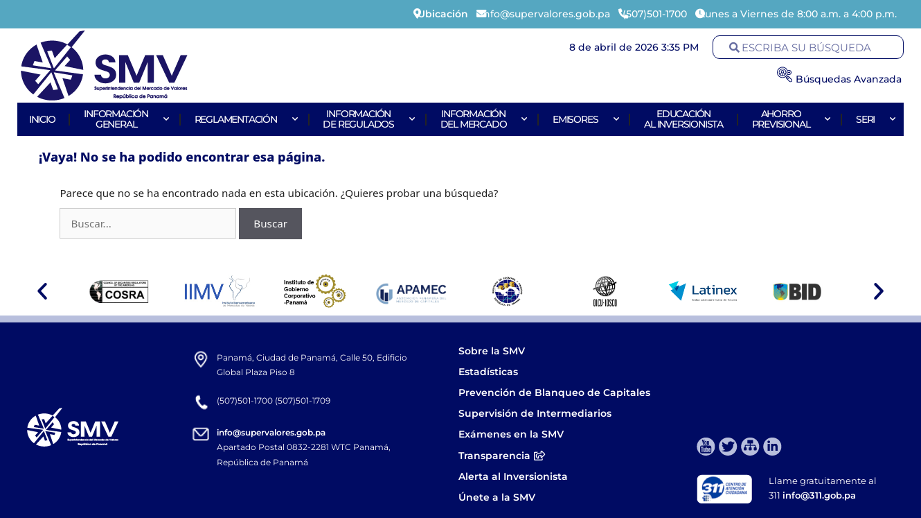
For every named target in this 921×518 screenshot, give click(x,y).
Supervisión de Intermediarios (534, 413)
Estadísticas (489, 371)
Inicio (42, 119)
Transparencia (502, 455)
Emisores (584, 119)
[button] (42, 291)
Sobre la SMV (491, 351)
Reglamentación (244, 119)
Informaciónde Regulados (367, 119)
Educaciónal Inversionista (683, 119)
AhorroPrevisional (790, 119)
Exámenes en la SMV (511, 434)
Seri (874, 119)
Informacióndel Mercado (482, 119)
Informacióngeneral (125, 119)
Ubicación (443, 14)
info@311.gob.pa (819, 495)
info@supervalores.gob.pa (271, 432)
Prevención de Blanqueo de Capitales (554, 392)
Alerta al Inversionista (513, 476)
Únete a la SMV (496, 497)
